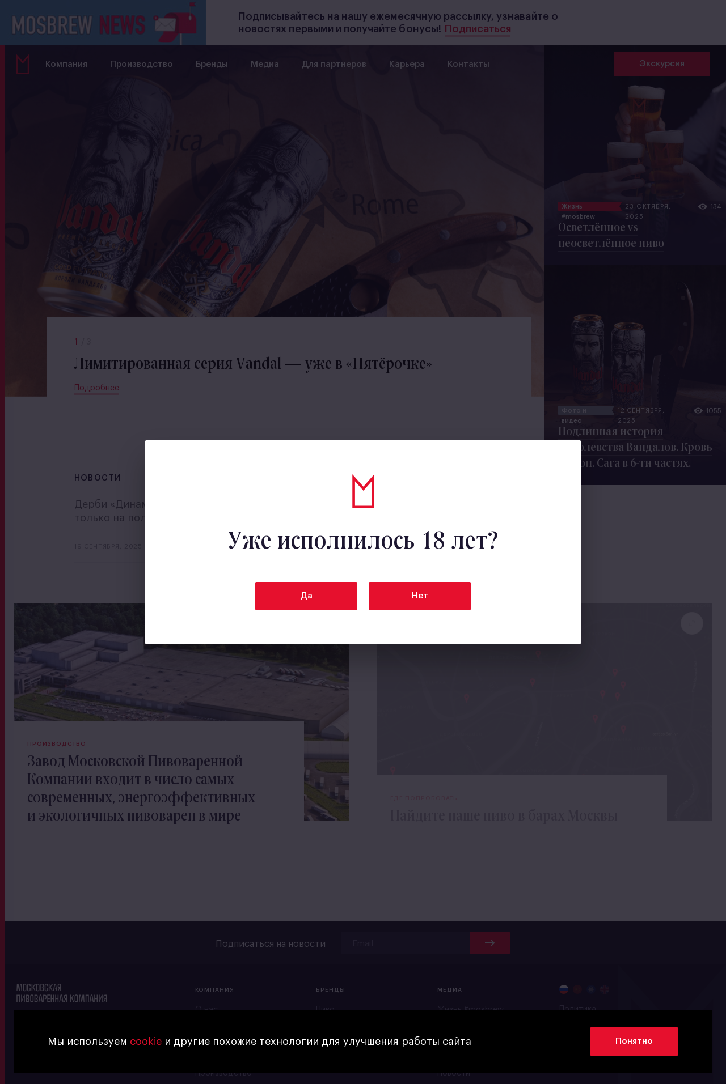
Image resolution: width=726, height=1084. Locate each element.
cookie (146, 1041)
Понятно (634, 1041)
